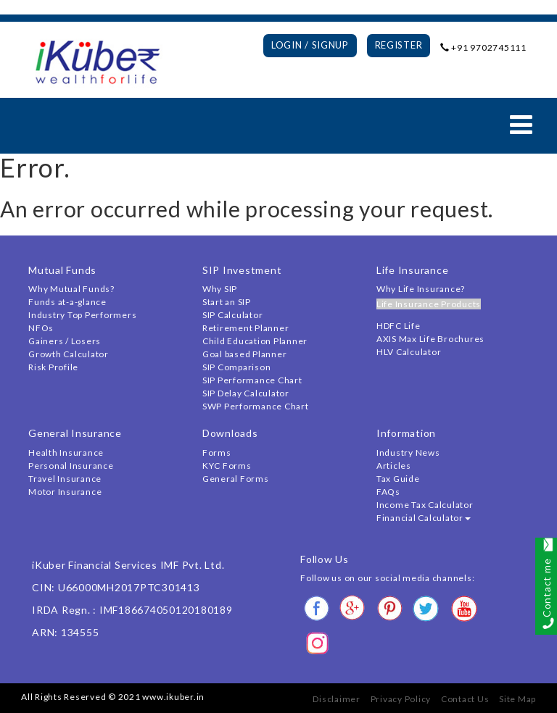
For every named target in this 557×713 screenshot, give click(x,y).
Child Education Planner (255, 340)
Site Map (517, 698)
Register (399, 45)
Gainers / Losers (64, 340)
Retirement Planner (245, 327)
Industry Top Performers (82, 314)
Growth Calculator (68, 354)
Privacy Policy (401, 698)
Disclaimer (336, 698)
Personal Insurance (71, 465)
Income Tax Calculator (425, 504)
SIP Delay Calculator (245, 393)
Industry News (408, 452)
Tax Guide (398, 478)
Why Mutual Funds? (71, 288)
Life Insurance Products (428, 304)
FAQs (388, 491)
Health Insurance (66, 452)
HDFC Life (398, 325)
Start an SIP (226, 301)
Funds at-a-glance (67, 301)
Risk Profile (53, 367)
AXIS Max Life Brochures (430, 338)
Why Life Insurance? (420, 288)
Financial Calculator (423, 517)
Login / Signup (310, 45)
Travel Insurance (65, 478)
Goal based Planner (244, 354)
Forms (216, 452)
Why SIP (219, 288)
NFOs (41, 327)
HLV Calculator (409, 351)
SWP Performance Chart (255, 406)
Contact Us (465, 698)
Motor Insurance (65, 491)
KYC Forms (227, 465)
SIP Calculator (232, 314)
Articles (393, 465)
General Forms (235, 478)
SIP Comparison (236, 367)
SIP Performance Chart (252, 380)
